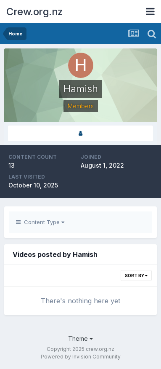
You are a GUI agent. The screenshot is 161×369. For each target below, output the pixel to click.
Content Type (40, 222)
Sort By (136, 275)
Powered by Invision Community (81, 356)
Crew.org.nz (34, 11)
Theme (80, 338)
